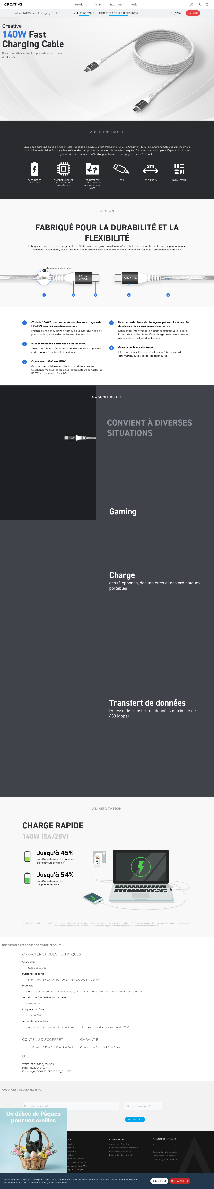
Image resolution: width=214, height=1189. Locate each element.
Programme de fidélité (76, 1162)
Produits (70, 1144)
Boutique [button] (116, 4)
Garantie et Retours (75, 1159)
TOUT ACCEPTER (180, 1181)
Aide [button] (134, 4)
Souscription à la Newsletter (166, 1152)
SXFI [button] (98, 4)
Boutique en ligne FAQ (76, 1166)
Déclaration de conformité (121, 1155)
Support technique (74, 1170)
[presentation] (96, 1119)
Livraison (70, 1155)
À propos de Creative (119, 1144)
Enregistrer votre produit (164, 1156)
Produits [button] (81, 4)
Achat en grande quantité (165, 1159)
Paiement (70, 1148)
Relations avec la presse (120, 1151)
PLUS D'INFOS (159, 1181)
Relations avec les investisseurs (123, 1148)
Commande (71, 1151)
